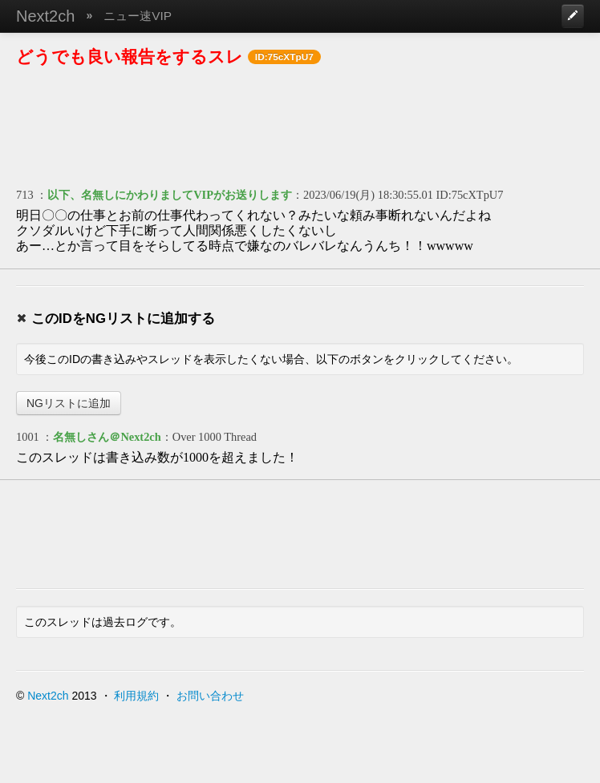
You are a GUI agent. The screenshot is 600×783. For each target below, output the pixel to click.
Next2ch (45, 16)
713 (25, 194)
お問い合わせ (210, 695)
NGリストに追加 (68, 403)
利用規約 (136, 695)
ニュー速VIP (137, 15)
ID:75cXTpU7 (470, 194)
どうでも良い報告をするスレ (129, 56)
